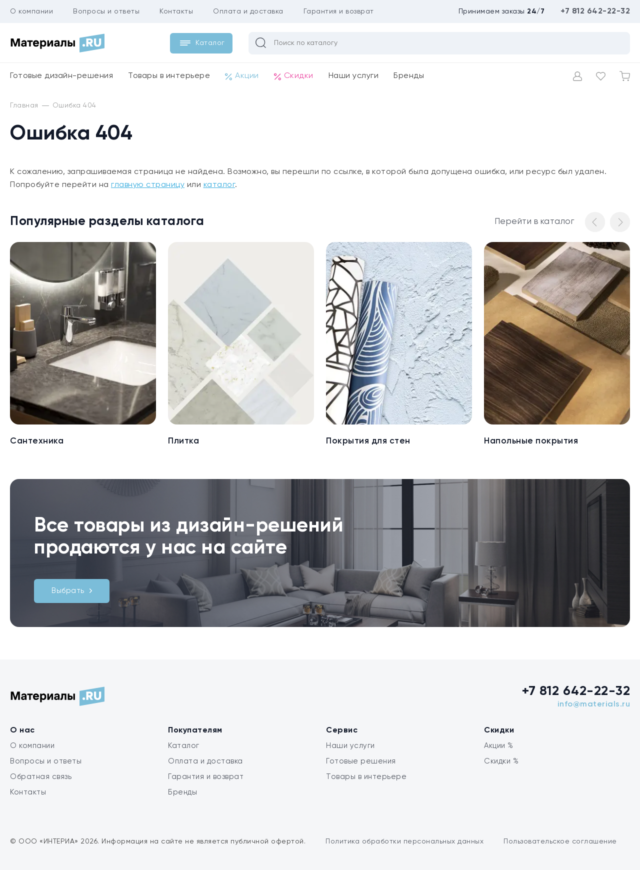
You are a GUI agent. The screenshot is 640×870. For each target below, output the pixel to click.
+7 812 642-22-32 (595, 12)
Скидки (294, 76)
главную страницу (147, 185)
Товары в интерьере (169, 76)
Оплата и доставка (248, 11)
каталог (220, 185)
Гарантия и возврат (339, 11)
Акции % (499, 746)
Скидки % (501, 761)
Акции (242, 76)
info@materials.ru (594, 704)
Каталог (184, 746)
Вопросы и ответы (106, 11)
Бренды (409, 76)
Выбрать (72, 590)
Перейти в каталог (534, 222)
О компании (31, 11)
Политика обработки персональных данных (405, 841)
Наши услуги (353, 76)
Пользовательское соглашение (560, 841)
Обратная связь (41, 776)
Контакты (176, 11)
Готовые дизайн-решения (61, 76)
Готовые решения (361, 761)
